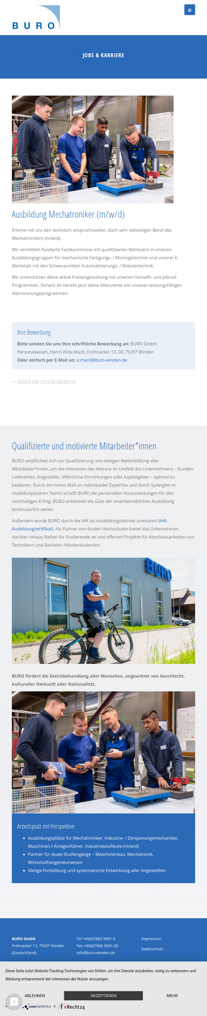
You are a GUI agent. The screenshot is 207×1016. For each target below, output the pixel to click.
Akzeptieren (103, 995)
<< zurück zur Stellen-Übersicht (44, 382)
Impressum (151, 938)
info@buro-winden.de (96, 952)
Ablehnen (35, 995)
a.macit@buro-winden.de (102, 360)
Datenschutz (152, 948)
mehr (172, 995)
